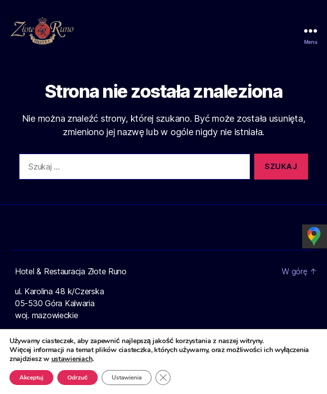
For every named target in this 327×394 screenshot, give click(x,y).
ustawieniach (72, 359)
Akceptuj (32, 377)
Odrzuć (79, 377)
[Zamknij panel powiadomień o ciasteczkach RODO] (166, 377)
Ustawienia (129, 377)
